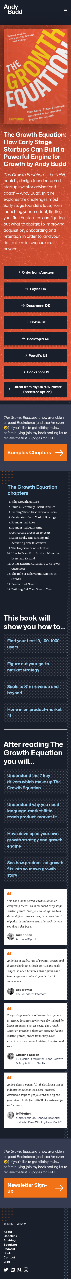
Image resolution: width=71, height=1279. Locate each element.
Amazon (57, 422)
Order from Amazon (35, 272)
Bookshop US (35, 372)
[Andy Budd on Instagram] (26, 1269)
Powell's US (35, 355)
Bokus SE (35, 322)
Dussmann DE (35, 305)
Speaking (10, 1244)
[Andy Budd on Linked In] (12, 1269)
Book (7, 1253)
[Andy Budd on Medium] (19, 1269)
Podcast (9, 1249)
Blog (7, 1262)
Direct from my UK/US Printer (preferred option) (34, 389)
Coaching (10, 1236)
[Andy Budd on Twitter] (6, 1269)
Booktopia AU (35, 339)
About (8, 1232)
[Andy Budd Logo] (13, 9)
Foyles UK (35, 289)
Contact (9, 1257)
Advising (10, 1240)
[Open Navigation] (65, 9)
